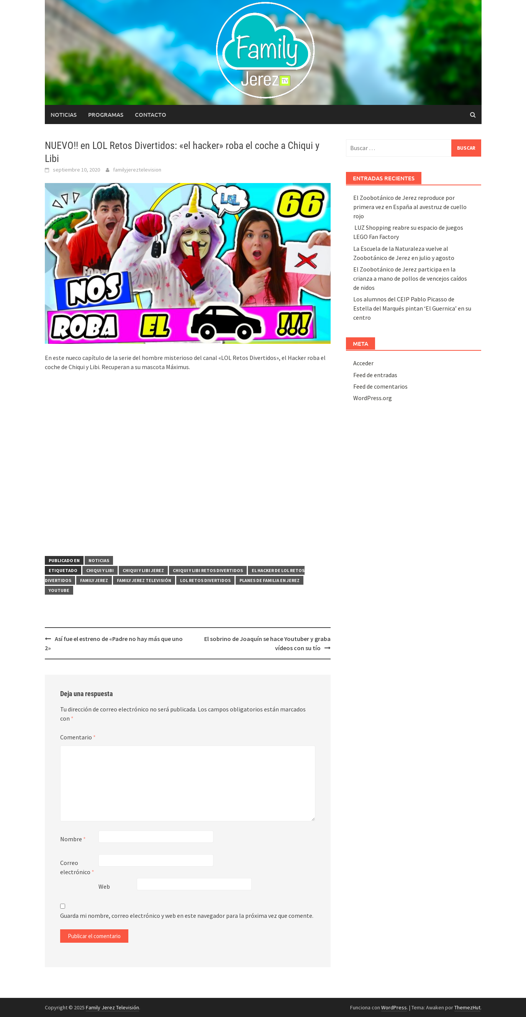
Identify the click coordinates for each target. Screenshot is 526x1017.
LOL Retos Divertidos (205, 580)
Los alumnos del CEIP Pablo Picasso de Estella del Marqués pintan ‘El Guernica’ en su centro (412, 308)
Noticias (64, 114)
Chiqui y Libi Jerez (143, 570)
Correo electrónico (77, 867)
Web (104, 886)
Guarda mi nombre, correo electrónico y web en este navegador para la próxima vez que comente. (186, 915)
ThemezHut (467, 1007)
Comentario (78, 737)
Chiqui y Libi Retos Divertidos (208, 570)
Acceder (363, 363)
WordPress (394, 1007)
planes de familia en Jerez (269, 580)
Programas (105, 114)
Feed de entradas (375, 375)
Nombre (73, 839)
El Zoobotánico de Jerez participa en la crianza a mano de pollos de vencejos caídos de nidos (410, 278)
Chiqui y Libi (100, 570)
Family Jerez (94, 580)
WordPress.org (372, 398)
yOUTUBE (59, 590)
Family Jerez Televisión (144, 580)
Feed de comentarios (380, 386)
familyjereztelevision (137, 169)
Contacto (150, 114)
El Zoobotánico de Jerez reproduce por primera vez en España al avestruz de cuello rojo (410, 207)
